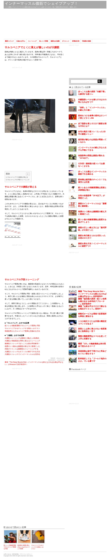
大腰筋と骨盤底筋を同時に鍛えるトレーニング (22, 341)
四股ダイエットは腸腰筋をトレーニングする (21, 349)
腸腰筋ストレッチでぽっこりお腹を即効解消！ (22, 343)
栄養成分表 (75, 41)
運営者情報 (15, 554)
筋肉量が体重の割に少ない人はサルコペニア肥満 (24, 547)
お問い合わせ (7, 554)
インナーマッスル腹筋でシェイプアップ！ (41, 3)
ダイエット (65, 41)
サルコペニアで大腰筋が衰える (17, 177)
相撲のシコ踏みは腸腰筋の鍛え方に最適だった (22, 346)
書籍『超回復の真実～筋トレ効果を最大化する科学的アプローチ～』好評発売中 (92, 301)
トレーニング (32, 41)
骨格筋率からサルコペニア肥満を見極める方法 (22, 331)
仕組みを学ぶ (20, 41)
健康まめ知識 (55, 41)
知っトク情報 (43, 41)
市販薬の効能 (86, 41)
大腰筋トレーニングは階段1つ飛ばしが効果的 (22, 338)
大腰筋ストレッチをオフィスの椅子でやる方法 (22, 351)
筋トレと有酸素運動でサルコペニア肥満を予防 (22, 325)
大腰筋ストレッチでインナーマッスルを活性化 (22, 354)
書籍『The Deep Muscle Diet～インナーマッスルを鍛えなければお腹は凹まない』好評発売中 (92, 293)
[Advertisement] (55, 24)
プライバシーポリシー (26, 554)
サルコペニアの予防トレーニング (18, 180)
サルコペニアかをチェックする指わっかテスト (22, 328)
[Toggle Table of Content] (26, 174)
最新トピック (9, 41)
